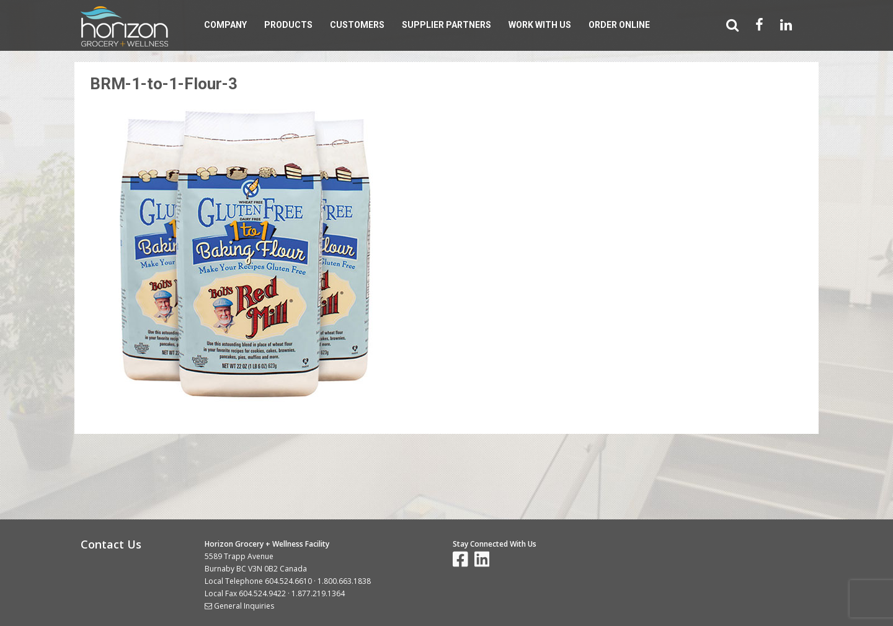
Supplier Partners (446, 25)
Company (225, 25)
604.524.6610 (288, 581)
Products (288, 25)
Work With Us (540, 25)
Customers (357, 25)
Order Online (619, 25)
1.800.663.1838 (344, 581)
